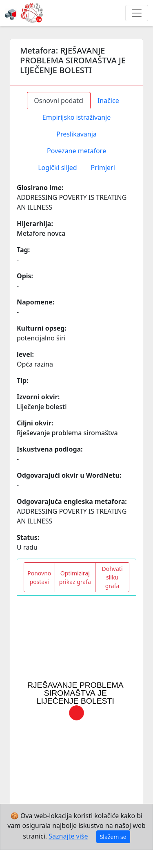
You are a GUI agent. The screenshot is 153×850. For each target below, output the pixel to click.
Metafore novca (41, 233)
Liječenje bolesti (42, 406)
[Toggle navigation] (136, 13)
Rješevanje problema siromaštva (67, 432)
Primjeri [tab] (103, 167)
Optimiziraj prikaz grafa (75, 577)
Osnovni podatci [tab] (59, 100)
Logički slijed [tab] (57, 167)
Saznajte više (68, 836)
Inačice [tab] (108, 100)
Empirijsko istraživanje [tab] (76, 117)
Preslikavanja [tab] (76, 134)
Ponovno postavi (39, 577)
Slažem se (113, 837)
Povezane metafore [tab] (76, 150)
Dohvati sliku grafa (112, 577)
